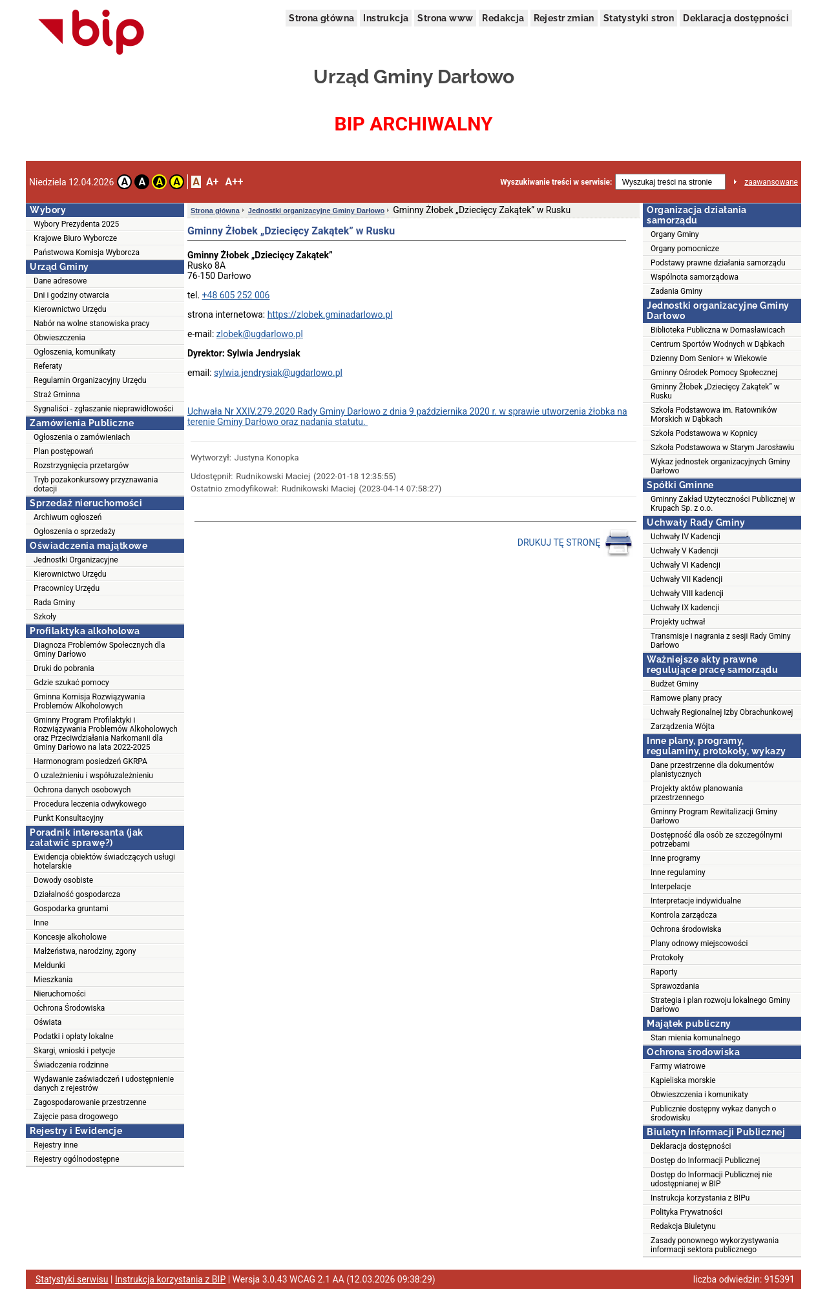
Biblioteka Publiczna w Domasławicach (718, 330)
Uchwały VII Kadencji (686, 579)
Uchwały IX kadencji (685, 607)
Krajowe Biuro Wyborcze (75, 238)
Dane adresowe (60, 280)
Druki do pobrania (64, 668)
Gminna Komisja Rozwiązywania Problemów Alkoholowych (89, 701)
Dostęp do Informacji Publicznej (705, 1160)
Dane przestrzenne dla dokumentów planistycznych (712, 770)
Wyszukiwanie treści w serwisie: (556, 182)
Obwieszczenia (59, 337)
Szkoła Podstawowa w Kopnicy (704, 433)
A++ (234, 182)
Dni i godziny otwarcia (71, 295)
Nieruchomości (60, 993)
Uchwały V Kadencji (684, 550)
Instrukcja (385, 18)
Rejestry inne (56, 1145)
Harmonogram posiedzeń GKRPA (90, 761)
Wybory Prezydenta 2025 (76, 224)
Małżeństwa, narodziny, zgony (85, 951)
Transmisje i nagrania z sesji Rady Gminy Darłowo (721, 641)
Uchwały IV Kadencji (685, 536)
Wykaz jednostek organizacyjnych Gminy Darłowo (720, 466)
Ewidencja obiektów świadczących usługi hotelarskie (104, 861)
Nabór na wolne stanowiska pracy (91, 323)
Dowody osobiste (63, 880)
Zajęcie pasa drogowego (76, 1116)
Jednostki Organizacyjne (76, 559)
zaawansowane (771, 182)
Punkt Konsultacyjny (68, 818)
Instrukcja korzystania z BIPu (700, 1197)
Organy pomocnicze (685, 248)
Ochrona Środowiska (69, 1008)
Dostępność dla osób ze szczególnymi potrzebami (716, 839)
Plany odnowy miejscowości (699, 943)
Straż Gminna (57, 394)
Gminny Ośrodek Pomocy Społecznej (714, 372)
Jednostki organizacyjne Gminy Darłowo (316, 210)
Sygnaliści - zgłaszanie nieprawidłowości (103, 408)
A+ (212, 182)
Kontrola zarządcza (684, 915)
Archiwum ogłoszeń (67, 517)
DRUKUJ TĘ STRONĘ (575, 543)
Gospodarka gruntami (71, 908)
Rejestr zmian (564, 18)
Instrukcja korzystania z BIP (170, 1279)
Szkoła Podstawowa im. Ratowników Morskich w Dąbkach (714, 415)
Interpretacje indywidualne (696, 900)
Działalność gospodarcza (77, 894)
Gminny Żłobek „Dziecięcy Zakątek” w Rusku (715, 391)
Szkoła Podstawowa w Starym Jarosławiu (722, 447)
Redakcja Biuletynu (683, 1226)
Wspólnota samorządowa (694, 277)
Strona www (445, 18)
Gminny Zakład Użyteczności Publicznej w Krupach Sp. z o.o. (723, 504)
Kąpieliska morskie (683, 1080)
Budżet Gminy (674, 683)
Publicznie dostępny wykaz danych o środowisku (713, 1113)
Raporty (664, 971)
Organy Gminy (675, 234)
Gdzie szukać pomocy (71, 682)
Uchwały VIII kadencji (687, 593)
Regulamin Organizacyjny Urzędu (90, 380)
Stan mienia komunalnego (695, 1037)
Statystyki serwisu (72, 1279)
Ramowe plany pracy (686, 698)
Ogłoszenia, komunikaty (75, 351)
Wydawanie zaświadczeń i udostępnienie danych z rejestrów (104, 1084)
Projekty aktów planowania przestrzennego (697, 793)
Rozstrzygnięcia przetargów (81, 465)
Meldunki (49, 965)
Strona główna (321, 18)
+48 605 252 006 (236, 295)
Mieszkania (53, 979)
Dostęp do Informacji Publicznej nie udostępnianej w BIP (711, 1179)
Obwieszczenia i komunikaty (699, 1094)
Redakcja (503, 18)
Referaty (48, 366)
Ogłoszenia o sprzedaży (75, 531)
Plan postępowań (63, 451)
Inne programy (675, 858)
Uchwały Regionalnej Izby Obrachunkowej (722, 712)
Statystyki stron (638, 18)
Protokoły (667, 957)
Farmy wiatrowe (678, 1066)
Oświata (47, 1022)
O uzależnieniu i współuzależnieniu (93, 775)
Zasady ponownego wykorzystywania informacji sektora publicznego (715, 1245)
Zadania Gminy (676, 291)
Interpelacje (671, 886)
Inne (41, 922)
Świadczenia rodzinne (71, 1064)
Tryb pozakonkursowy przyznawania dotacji (96, 484)
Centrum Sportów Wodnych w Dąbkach (717, 344)
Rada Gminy (54, 602)
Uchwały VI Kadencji (685, 565)
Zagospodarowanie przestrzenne (90, 1102)
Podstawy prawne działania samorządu (718, 262)
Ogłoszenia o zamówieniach (82, 437)
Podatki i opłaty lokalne (74, 1036)
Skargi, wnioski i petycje (74, 1050)
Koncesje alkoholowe (70, 937)
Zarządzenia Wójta (683, 726)
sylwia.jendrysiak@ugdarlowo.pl (278, 372)
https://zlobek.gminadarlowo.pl (330, 314)
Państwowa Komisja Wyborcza (87, 252)
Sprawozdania (675, 986)
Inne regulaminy (678, 872)
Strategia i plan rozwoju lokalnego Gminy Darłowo (720, 1005)
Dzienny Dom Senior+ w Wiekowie (709, 358)
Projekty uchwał (678, 621)
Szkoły (45, 616)
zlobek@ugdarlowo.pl (259, 334)
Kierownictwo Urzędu (70, 309)
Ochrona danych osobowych (82, 789)
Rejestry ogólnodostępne (77, 1159)
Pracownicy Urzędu (66, 588)
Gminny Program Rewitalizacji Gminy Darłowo (714, 816)
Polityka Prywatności (686, 1212)
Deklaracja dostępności (736, 18)
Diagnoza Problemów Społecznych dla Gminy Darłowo (99, 650)
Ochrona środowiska (686, 929)
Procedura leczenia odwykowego (90, 804)
